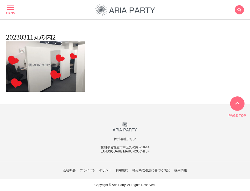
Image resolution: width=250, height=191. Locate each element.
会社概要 (69, 170)
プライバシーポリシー (95, 170)
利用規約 (122, 170)
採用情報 (180, 170)
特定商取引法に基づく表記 (151, 170)
